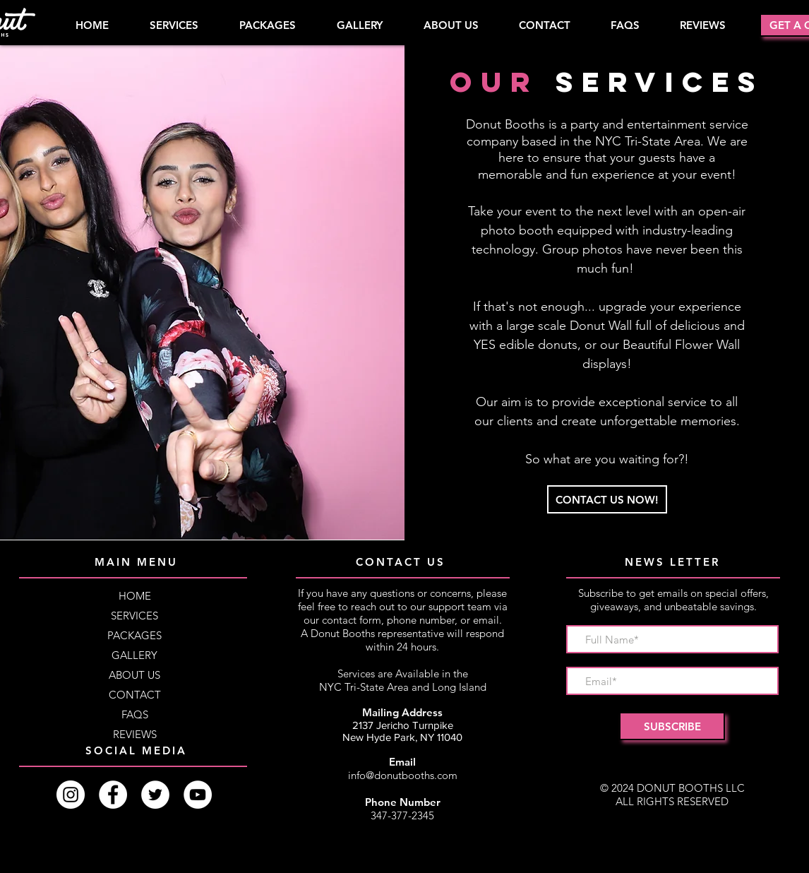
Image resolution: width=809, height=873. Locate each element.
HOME (135, 595)
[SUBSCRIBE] (672, 726)
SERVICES (134, 615)
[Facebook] (113, 794)
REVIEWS (135, 734)
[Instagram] (70, 794)
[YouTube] (198, 794)
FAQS (134, 714)
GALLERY (134, 655)
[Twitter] (155, 794)
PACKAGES (134, 635)
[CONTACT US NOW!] (607, 499)
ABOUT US (134, 675)
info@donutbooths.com (402, 775)
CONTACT (135, 694)
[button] (267, 25)
